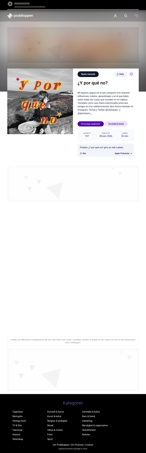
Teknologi (17, 430)
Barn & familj (88, 416)
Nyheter (86, 434)
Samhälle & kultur (116, 124)
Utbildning (87, 421)
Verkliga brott (19, 421)
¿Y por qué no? (95, 147)
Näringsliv (17, 416)
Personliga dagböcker (90, 124)
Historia (16, 434)
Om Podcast (77, 444)
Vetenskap (17, 439)
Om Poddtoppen (61, 444)
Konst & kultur (54, 416)
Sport (50, 439)
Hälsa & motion (55, 430)
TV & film (17, 425)
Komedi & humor (55, 411)
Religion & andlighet (57, 421)
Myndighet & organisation (95, 425)
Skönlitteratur (89, 430)
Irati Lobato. (118, 147)
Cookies (89, 444)
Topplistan (17, 411)
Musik (50, 425)
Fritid (49, 434)
